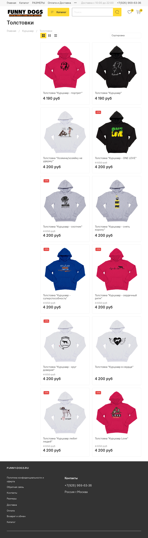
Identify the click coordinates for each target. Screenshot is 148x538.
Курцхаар (28, 30)
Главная (11, 2)
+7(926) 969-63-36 (129, 2)
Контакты (12, 492)
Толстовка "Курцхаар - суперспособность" (56, 296)
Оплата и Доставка (59, 2)
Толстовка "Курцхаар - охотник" (62, 226)
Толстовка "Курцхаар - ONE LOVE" (115, 158)
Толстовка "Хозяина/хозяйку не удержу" (62, 159)
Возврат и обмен (16, 516)
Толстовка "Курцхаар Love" (111, 438)
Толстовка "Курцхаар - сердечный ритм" (116, 296)
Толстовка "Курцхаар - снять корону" (112, 228)
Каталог (24, 2)
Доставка (12, 504)
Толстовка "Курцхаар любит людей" (60, 440)
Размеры (12, 498)
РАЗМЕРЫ (38, 2)
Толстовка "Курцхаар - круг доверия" (60, 368)
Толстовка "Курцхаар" (108, 93)
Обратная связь (15, 487)
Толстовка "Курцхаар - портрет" (62, 93)
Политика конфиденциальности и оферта (25, 479)
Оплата (11, 510)
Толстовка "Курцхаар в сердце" (114, 366)
